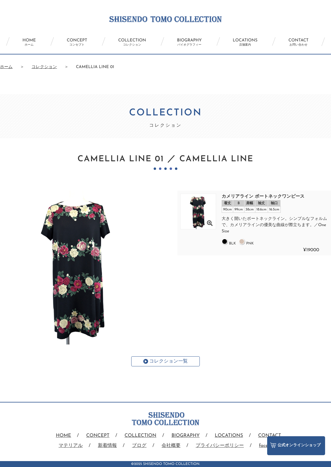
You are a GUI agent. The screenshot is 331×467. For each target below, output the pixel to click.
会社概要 (171, 445)
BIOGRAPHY (189, 42)
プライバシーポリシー (220, 445)
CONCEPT (77, 42)
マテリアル (71, 445)
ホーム (6, 67)
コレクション (44, 67)
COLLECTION (132, 42)
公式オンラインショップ (295, 445)
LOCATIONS (245, 42)
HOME (29, 42)
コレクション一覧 (168, 361)
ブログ (139, 445)
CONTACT (298, 42)
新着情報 (107, 445)
